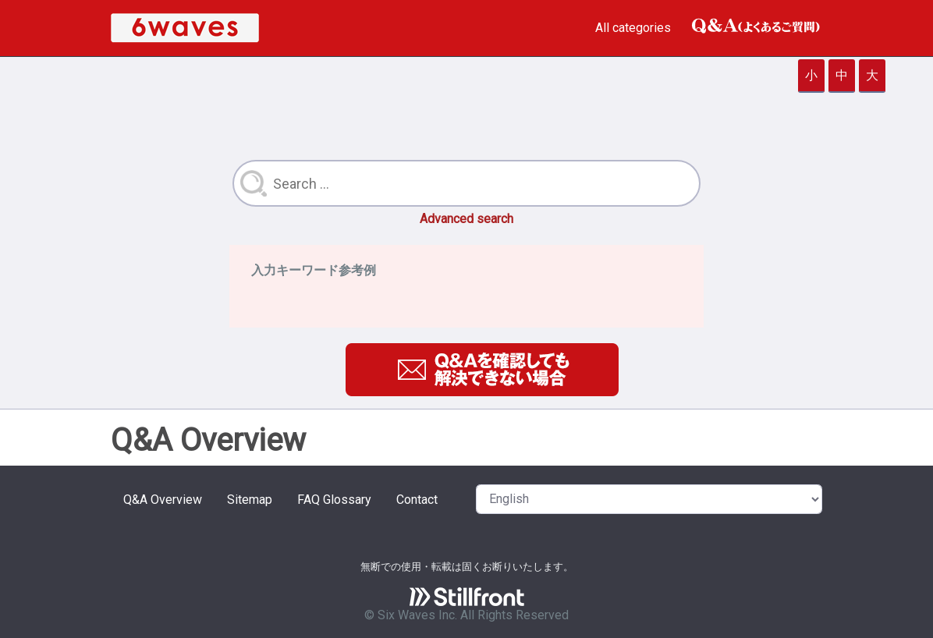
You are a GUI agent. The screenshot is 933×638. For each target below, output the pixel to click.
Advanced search (466, 218)
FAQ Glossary (334, 499)
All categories (633, 27)
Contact (417, 499)
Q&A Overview (162, 499)
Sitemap (249, 499)
